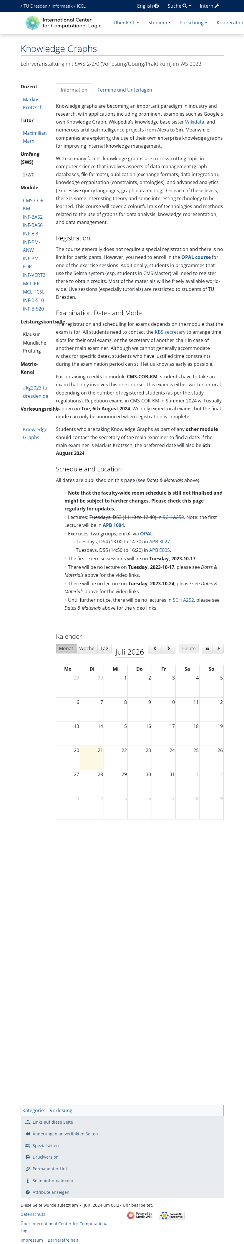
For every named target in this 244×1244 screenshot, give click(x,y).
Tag (104, 648)
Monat (66, 648)
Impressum (32, 1240)
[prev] (155, 649)
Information (74, 90)
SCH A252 (173, 517)
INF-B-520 (33, 309)
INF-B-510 (33, 300)
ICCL (81, 6)
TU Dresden (35, 6)
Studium (157, 22)
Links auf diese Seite (53, 1122)
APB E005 (159, 550)
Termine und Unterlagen (124, 90)
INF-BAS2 (33, 217)
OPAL (146, 533)
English (148, 6)
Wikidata (194, 122)
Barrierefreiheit (63, 1240)
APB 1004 (113, 525)
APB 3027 (159, 541)
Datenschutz (33, 1214)
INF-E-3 (30, 233)
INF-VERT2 (34, 275)
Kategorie (33, 1110)
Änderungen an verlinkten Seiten (65, 1134)
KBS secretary (170, 332)
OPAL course (196, 257)
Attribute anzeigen (51, 1192)
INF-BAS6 (33, 225)
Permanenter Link (50, 1168)
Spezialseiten (46, 1145)
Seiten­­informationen (53, 1180)
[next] (168, 649)
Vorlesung (61, 1110)
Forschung (192, 22)
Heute (189, 648)
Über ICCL (124, 22)
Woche (86, 648)
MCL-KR (31, 283)
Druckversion (46, 1157)
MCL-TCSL (33, 292)
